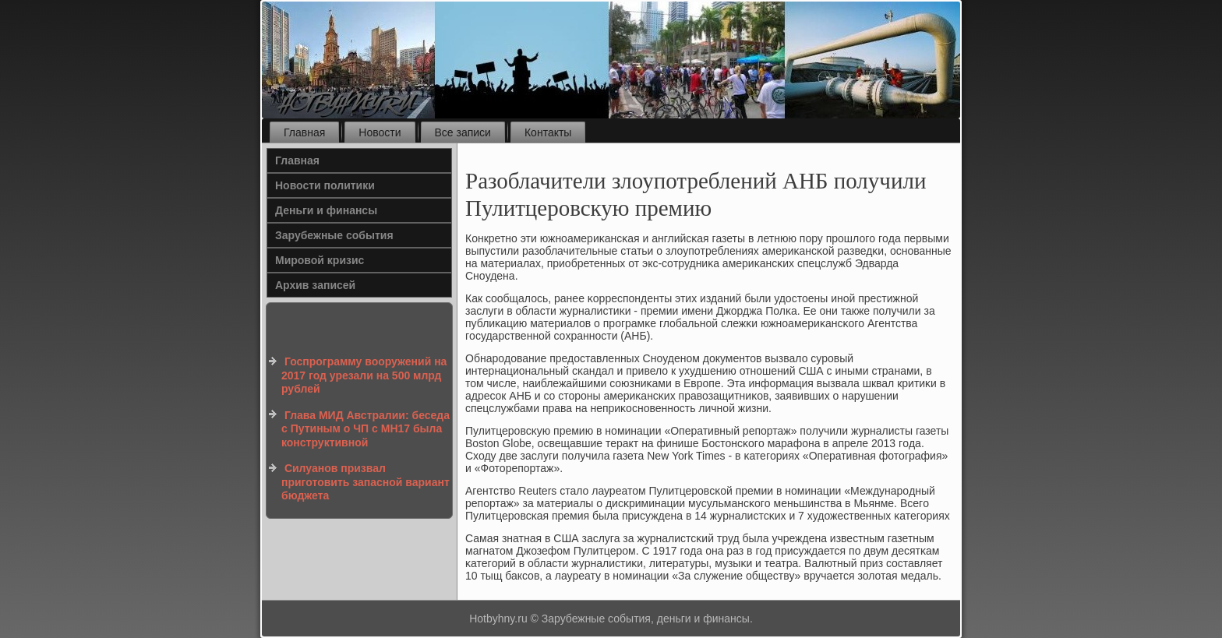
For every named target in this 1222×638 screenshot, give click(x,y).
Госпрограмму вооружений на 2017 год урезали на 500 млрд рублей (364, 375)
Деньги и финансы (326, 210)
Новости (379, 132)
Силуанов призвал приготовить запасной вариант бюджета (365, 482)
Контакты (547, 132)
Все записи (463, 132)
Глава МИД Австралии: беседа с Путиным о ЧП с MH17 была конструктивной (365, 429)
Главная (304, 132)
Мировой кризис (319, 260)
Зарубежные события (334, 235)
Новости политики (325, 185)
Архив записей (315, 285)
